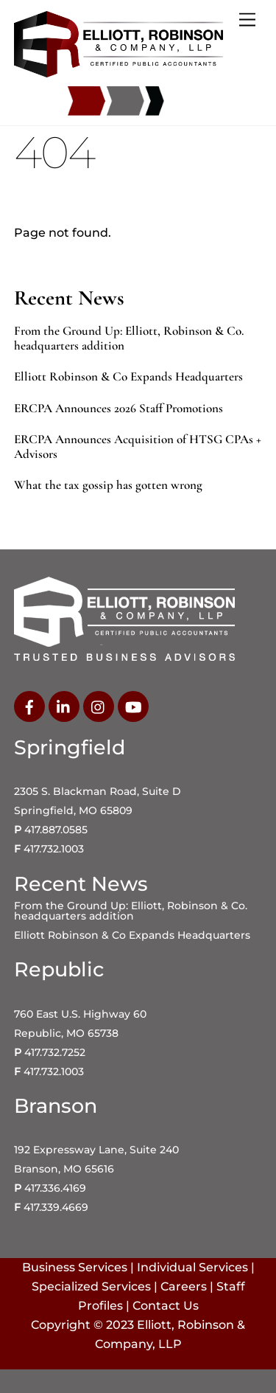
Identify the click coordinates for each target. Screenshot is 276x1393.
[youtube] (133, 705)
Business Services (74, 1267)
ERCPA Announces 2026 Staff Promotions (118, 408)
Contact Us (165, 1306)
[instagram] (98, 705)
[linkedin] (64, 705)
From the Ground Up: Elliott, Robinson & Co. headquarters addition (129, 338)
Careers (183, 1286)
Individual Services (192, 1267)
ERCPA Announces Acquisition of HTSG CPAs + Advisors (137, 447)
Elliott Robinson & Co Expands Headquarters (128, 376)
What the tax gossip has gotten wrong (108, 485)
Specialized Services (91, 1286)
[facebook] (29, 705)
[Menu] (247, 20)
